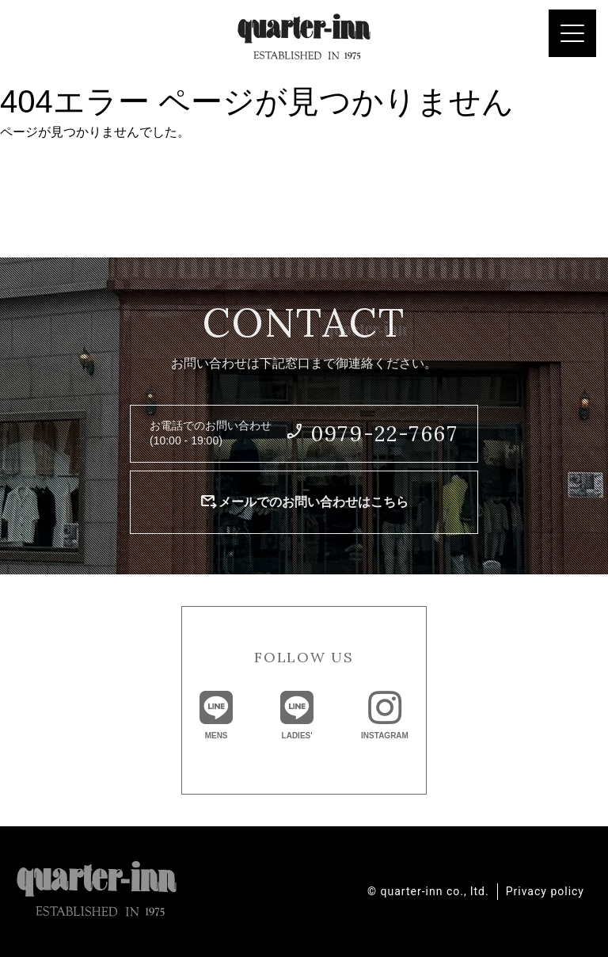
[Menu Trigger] (572, 33)
